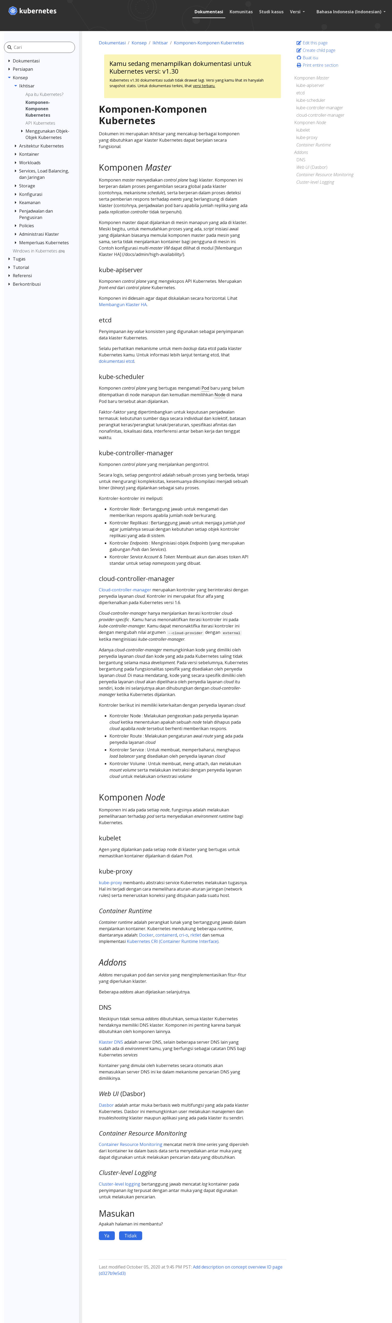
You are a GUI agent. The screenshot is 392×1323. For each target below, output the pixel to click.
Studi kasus (271, 12)
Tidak (130, 1235)
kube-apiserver (310, 85)
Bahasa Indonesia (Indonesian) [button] (349, 12)
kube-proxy (110, 883)
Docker (146, 935)
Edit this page (312, 43)
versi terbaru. (204, 85)
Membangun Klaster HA (123, 304)
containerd (166, 935)
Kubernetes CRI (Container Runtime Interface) (172, 941)
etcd (300, 93)
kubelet (303, 130)
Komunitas (241, 12)
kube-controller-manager (319, 108)
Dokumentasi (209, 12)
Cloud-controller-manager (125, 590)
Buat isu (307, 58)
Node (219, 395)
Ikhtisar (160, 43)
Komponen (311, 78)
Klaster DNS (111, 1042)
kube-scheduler (310, 100)
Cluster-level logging (119, 1184)
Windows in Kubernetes (39, 251)
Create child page (315, 50)
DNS (300, 160)
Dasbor (106, 1105)
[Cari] (45, 47)
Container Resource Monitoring (130, 1144)
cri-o (183, 935)
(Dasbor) (311, 167)
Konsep (139, 43)
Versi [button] (296, 12)
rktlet (195, 935)
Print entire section (317, 65)
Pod (205, 388)
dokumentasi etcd (116, 361)
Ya (106, 1235)
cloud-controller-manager (320, 115)
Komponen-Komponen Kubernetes (209, 43)
